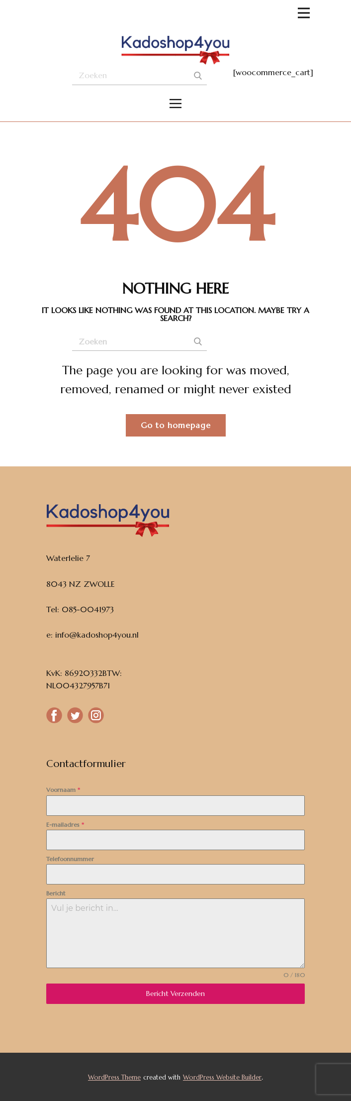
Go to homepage (176, 425)
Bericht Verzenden (175, 993)
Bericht (55, 893)
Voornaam (63, 789)
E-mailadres (65, 824)
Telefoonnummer (70, 859)
